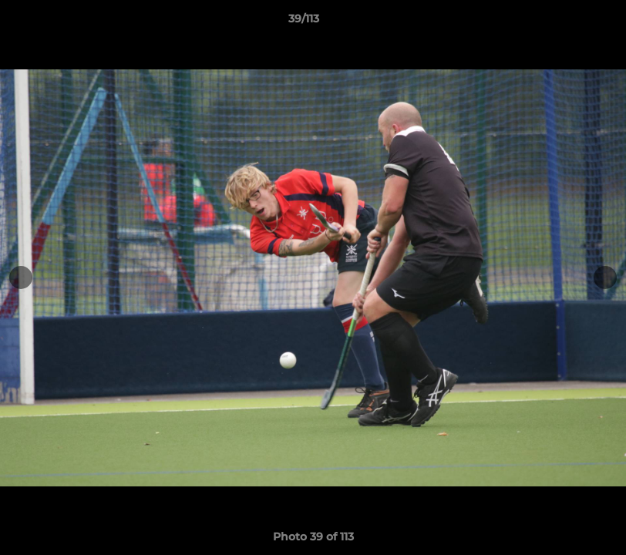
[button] (561, 22)
